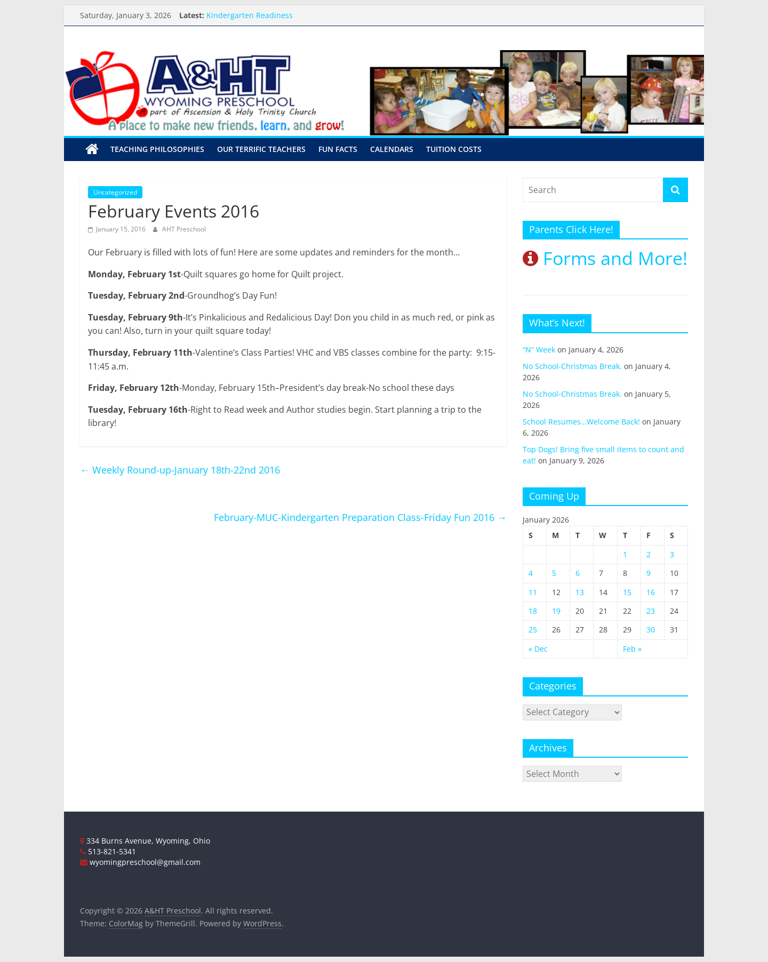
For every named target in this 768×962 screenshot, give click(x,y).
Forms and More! (605, 258)
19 (556, 611)
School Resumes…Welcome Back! (581, 421)
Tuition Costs (454, 149)
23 (650, 611)
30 (650, 629)
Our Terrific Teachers (261, 149)
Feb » (632, 649)
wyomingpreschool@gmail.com (140, 862)
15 (627, 592)
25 (533, 629)
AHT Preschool (184, 229)
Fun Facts (337, 149)
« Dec (538, 649)
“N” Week (539, 349)
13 (579, 592)
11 (533, 592)
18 (533, 611)
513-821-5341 (108, 851)
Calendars (391, 149)
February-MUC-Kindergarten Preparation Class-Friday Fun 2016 (360, 517)
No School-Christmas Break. (572, 366)
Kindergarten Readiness (249, 15)
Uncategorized (115, 192)
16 (650, 592)
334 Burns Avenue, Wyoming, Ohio (145, 841)
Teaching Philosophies (157, 149)
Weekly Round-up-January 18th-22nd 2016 (180, 469)
